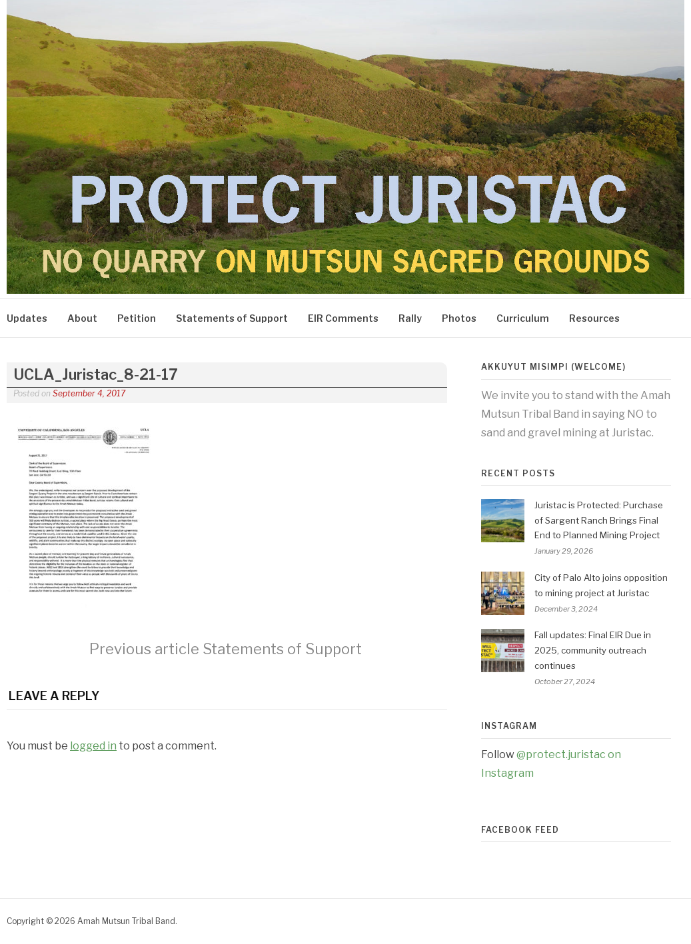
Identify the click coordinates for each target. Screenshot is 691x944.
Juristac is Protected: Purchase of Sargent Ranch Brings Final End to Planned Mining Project (598, 520)
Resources (594, 318)
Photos (459, 318)
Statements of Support (232, 318)
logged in (93, 745)
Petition (136, 318)
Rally (410, 318)
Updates (27, 318)
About (82, 318)
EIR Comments (343, 318)
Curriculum (522, 318)
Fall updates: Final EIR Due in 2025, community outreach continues (592, 650)
